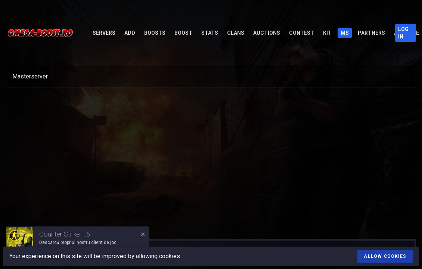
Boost (183, 33)
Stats (209, 33)
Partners (371, 33)
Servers (104, 33)
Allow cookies (385, 256)
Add (129, 33)
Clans (235, 33)
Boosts (154, 33)
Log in (403, 33)
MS (345, 33)
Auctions (266, 33)
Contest (301, 33)
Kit (327, 33)
